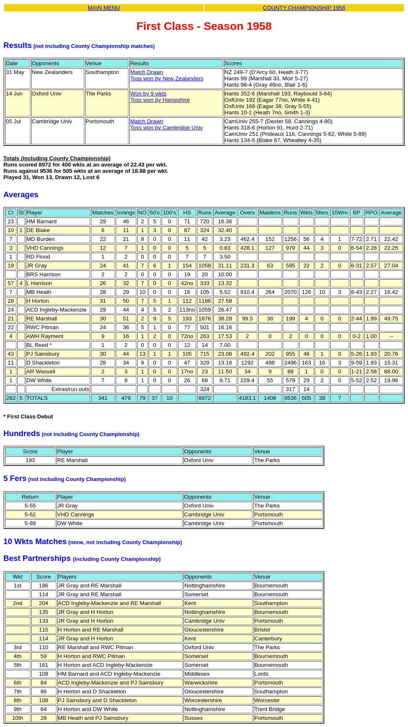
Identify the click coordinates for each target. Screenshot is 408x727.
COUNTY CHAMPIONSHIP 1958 (304, 8)
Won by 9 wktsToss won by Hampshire (159, 96)
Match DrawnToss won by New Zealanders (166, 75)
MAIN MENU (104, 8)
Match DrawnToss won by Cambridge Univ (166, 124)
